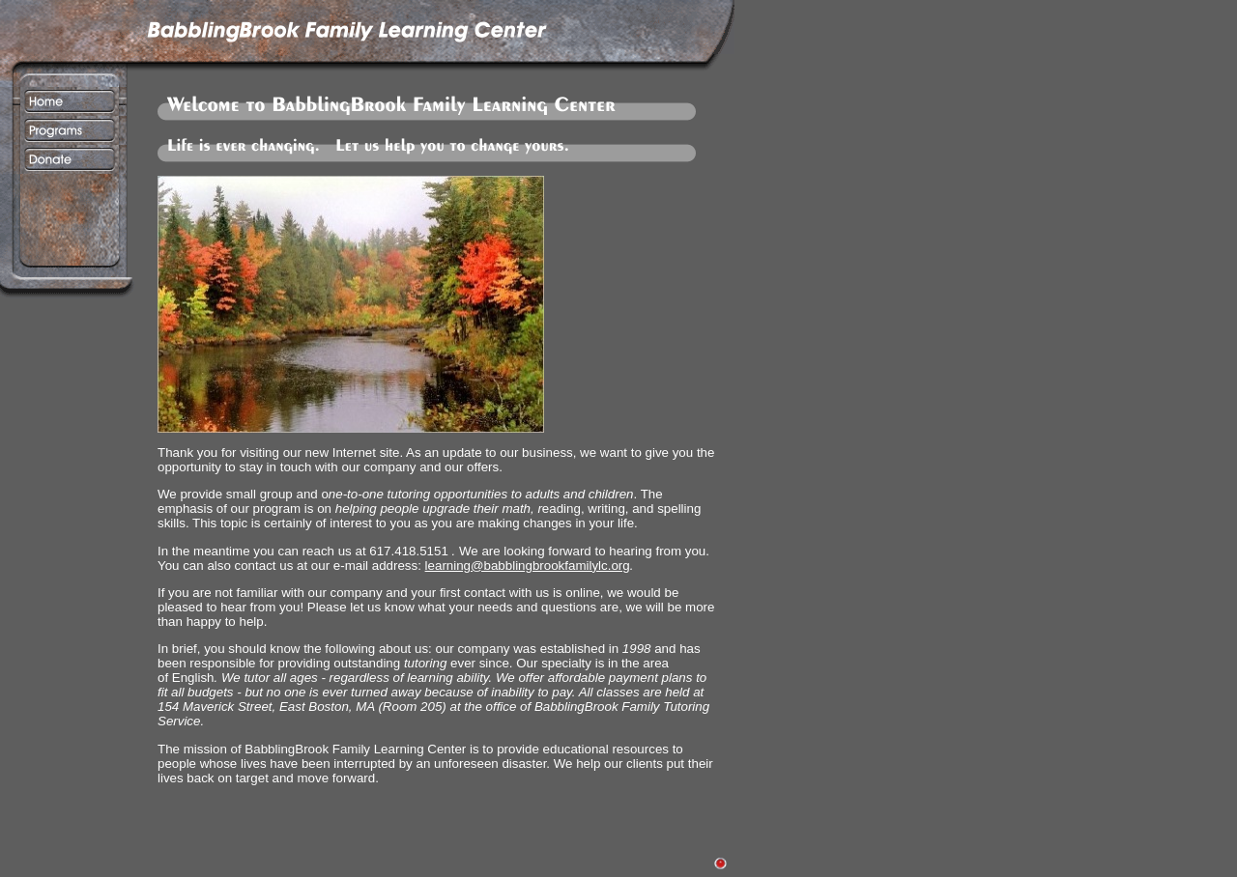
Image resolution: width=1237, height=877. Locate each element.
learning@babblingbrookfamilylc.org (527, 565)
